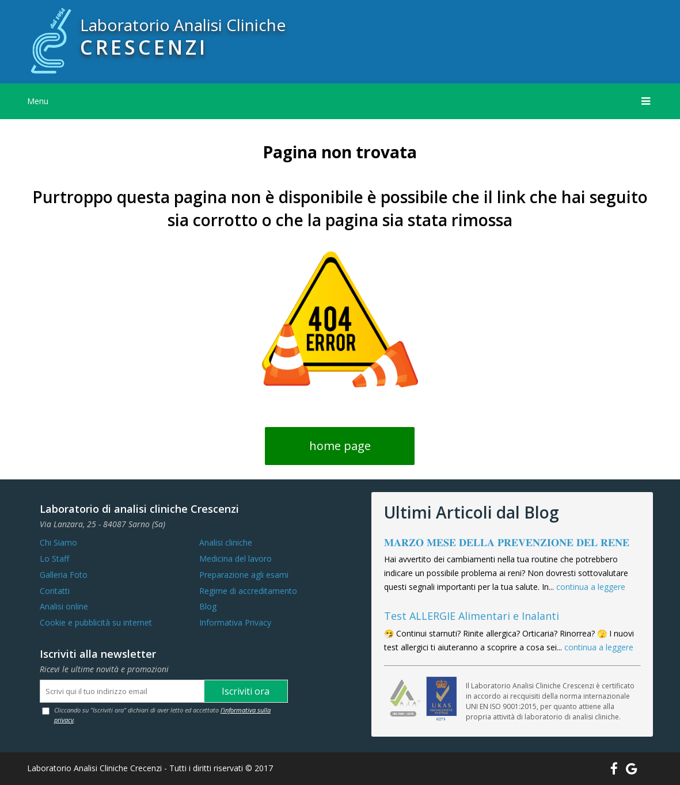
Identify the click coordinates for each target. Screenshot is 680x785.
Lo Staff (54, 558)
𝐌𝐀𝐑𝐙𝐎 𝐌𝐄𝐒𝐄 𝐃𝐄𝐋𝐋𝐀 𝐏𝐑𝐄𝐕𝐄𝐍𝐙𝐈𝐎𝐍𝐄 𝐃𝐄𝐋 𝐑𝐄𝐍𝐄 (506, 542)
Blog (207, 606)
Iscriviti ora (245, 691)
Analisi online (64, 606)
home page (340, 446)
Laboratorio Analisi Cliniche (183, 25)
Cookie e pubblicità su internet (96, 622)
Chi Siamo (58, 542)
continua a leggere (590, 586)
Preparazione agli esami (243, 574)
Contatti (55, 590)
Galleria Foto (64, 574)
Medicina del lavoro (235, 558)
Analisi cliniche (225, 542)
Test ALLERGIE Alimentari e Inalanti (471, 616)
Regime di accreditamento (248, 590)
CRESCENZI (144, 47)
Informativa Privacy (235, 622)
